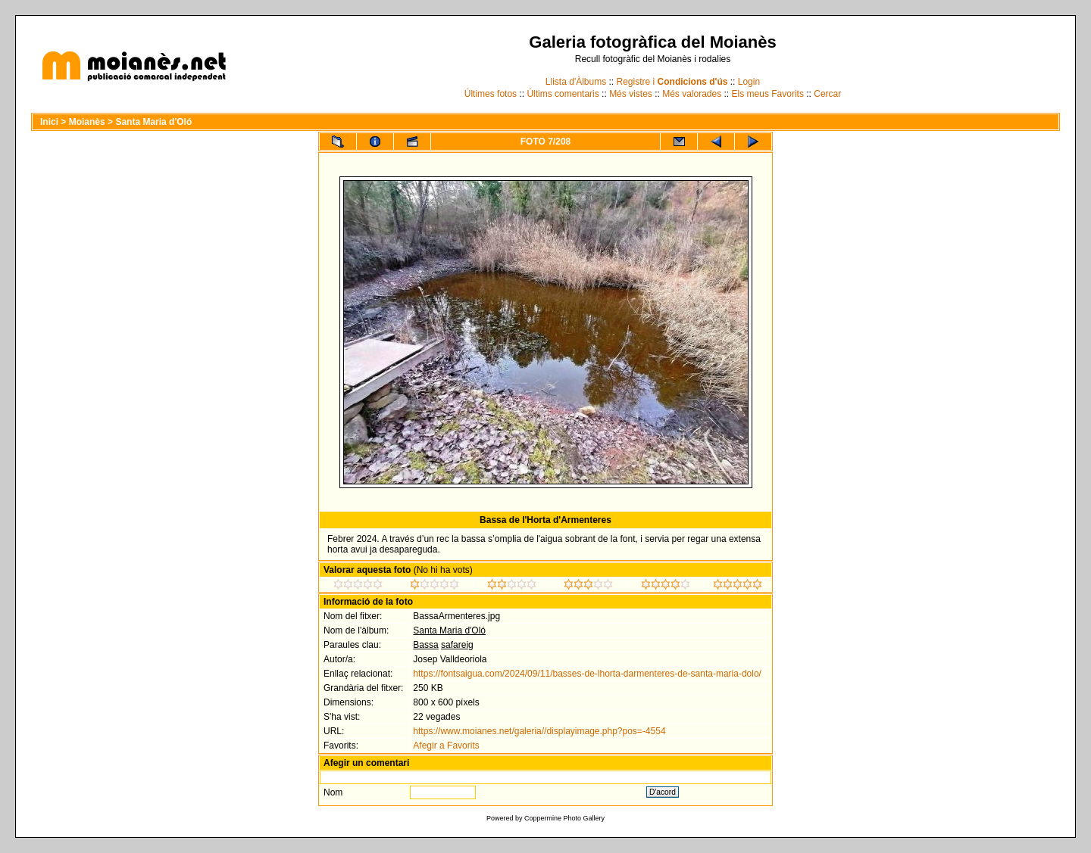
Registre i (672, 81)
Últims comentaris (563, 94)
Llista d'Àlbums (576, 81)
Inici (49, 122)
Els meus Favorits (768, 94)
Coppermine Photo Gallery (564, 818)
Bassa (425, 645)
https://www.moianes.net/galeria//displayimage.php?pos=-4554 (539, 731)
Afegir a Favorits (446, 745)
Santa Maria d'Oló (153, 122)
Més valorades (691, 94)
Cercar (827, 94)
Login (749, 81)
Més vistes (630, 94)
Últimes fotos (490, 94)
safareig (457, 645)
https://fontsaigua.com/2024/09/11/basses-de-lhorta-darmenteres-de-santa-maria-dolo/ (587, 673)
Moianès (87, 122)
